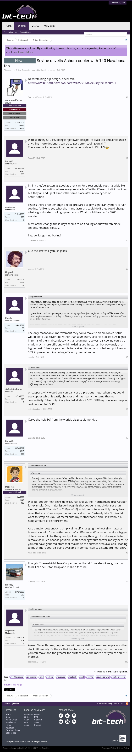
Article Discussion (23, 70)
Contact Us (102, 703)
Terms (9, 725)
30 (23, 328)
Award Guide (11, 720)
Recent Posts (25, 32)
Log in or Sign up (118, 2)
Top (122, 703)
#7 (127, 438)
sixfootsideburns (13, 389)
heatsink (72, 677)
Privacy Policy (123, 748)
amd (41, 677)
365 (22, 595)
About (8, 717)
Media (35, 26)
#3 (127, 240)
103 (22, 217)
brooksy (9, 584)
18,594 (21, 126)
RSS (127, 703)
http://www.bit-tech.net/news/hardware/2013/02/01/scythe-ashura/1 (72, 83)
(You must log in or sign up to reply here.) (111, 672)
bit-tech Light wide (11, 703)
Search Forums (10, 32)
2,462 (22, 282)
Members (49, 26)
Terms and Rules (109, 748)
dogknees (10, 207)
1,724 (22, 500)
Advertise (10, 728)
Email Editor (11, 722)
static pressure (118, 677)
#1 (127, 97)
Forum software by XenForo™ (26, 748)
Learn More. (26, 52)
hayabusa (60, 677)
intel (81, 677)
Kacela (8, 318)
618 (22, 399)
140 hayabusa (16, 677)
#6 (127, 409)
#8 (127, 553)
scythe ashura (102, 677)
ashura (49, 677)
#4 (127, 269)
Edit (5, 680)
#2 (127, 158)
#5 (127, 357)
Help (110, 703)
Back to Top (11, 733)
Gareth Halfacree (48, 70)
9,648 (22, 171)
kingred (9, 272)
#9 (127, 582)
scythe (90, 677)
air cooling (31, 677)
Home (8, 26)
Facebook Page (13, 730)
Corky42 (9, 161)
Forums (21, 26)
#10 (126, 662)
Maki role (9, 487)
